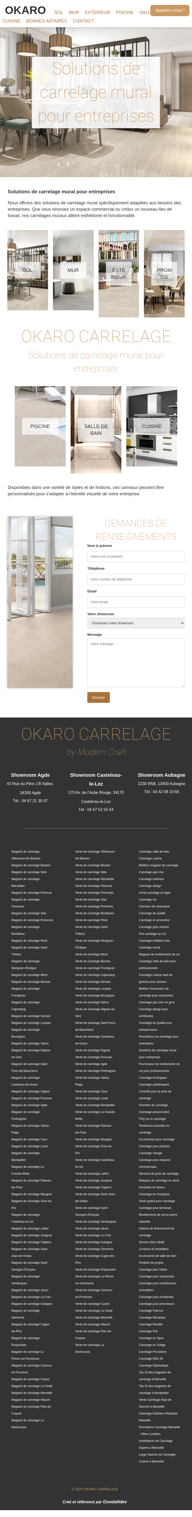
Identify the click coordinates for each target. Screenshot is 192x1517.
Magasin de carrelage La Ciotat (32, 1386)
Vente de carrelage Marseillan (94, 879)
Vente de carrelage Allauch (92, 1324)
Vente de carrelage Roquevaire (95, 1269)
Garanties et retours (152, 1187)
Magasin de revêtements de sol (159, 954)
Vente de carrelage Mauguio (93, 1139)
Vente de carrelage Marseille (93, 1317)
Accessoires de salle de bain (157, 1256)
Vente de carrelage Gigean (92, 1050)
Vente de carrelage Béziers (92, 865)
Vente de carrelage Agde (91, 1064)
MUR (74, 12)
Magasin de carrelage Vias (29, 913)
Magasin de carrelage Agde (29, 1105)
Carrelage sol (147, 899)
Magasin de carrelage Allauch (31, 1399)
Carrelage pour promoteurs (156, 1304)
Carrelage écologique (153, 1077)
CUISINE (11, 21)
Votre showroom (100, 614)
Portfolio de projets (151, 1262)
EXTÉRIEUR (97, 12)
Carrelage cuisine (150, 858)
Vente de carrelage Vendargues (95, 1221)
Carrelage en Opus (151, 1338)
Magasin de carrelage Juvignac (32, 1235)
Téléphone (95, 568)
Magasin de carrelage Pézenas (32, 892)
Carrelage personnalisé (154, 1112)
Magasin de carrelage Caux (30, 1139)
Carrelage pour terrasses (155, 1208)
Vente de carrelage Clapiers (93, 1187)
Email (91, 591)
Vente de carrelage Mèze (91, 954)
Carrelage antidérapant (154, 1084)
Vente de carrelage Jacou (91, 1228)
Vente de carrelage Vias (90, 899)
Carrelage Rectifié (150, 1324)
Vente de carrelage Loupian (93, 988)
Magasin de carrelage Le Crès (31, 1297)
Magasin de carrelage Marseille (32, 1393)
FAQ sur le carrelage (152, 1119)
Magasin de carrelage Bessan (31, 982)
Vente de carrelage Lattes (92, 1173)
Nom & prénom (99, 546)
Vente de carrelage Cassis (92, 1304)
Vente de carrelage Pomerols (94, 906)
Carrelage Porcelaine (152, 1352)
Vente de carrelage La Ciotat (93, 1310)
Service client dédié (151, 1242)
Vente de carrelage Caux (91, 1091)
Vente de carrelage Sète (91, 872)
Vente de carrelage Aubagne (93, 1242)
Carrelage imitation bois (154, 940)
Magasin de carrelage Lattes (30, 1228)
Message (94, 635)
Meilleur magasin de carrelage (158, 865)
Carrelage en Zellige (152, 1345)
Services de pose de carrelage (159, 1173)
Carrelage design (150, 886)
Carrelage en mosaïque (154, 1194)
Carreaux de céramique (154, 906)
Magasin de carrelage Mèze (30, 975)
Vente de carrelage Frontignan (95, 968)
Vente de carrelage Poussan (93, 1057)
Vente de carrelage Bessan (92, 961)
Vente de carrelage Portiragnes (95, 1071)
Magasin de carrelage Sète (29, 872)
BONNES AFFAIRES (46, 21)
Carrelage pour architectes (156, 1297)
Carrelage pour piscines (154, 1146)
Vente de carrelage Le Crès (93, 1235)
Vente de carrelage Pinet (91, 920)
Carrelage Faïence (151, 1310)
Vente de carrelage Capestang (95, 975)
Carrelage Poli (148, 1331)
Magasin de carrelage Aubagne (32, 1304)
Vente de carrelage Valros (92, 1002)
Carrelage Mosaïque (152, 1317)
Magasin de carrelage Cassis (31, 1379)
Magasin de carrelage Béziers (31, 865)
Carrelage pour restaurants (156, 1276)
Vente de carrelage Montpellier (95, 1105)
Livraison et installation (153, 1249)
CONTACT (83, 21)
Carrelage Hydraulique (153, 1365)
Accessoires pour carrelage (156, 1139)
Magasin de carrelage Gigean (31, 1091)
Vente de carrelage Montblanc (94, 913)
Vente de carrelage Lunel (91, 1098)
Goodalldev (115, 1501)
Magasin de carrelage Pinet (29, 940)
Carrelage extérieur (151, 879)
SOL (58, 12)
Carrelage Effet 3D (151, 1358)
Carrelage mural (149, 947)
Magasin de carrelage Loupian (31, 1023)
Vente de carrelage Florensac (94, 892)
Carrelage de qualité (152, 913)
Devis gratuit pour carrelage (157, 1201)
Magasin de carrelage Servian (31, 1016)
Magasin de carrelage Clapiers (31, 1242)
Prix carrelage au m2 (152, 934)
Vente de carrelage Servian (93, 982)
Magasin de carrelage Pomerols (32, 920)
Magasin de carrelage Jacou (30, 1290)
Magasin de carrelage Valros (30, 1043)
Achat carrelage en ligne (154, 892)
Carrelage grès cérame (154, 927)
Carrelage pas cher (151, 872)
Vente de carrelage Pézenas (93, 886)
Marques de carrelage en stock (159, 1180)
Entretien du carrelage (153, 1105)
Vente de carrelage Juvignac (93, 1180)
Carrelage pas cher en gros (156, 1002)
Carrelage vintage (150, 1153)
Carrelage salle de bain (154, 851)
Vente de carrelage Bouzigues (94, 995)
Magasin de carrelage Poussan (32, 1098)
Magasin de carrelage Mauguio (32, 1194)
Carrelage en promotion (154, 920)
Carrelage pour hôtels (153, 1269)
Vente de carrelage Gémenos (94, 1249)
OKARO (25, 10)
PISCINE (125, 12)
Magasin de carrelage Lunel (30, 1146)
